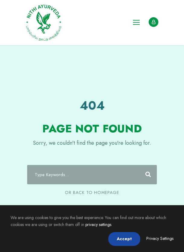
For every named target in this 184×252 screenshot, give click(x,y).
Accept (124, 239)
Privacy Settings (159, 238)
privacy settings (98, 224)
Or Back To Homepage (92, 192)
